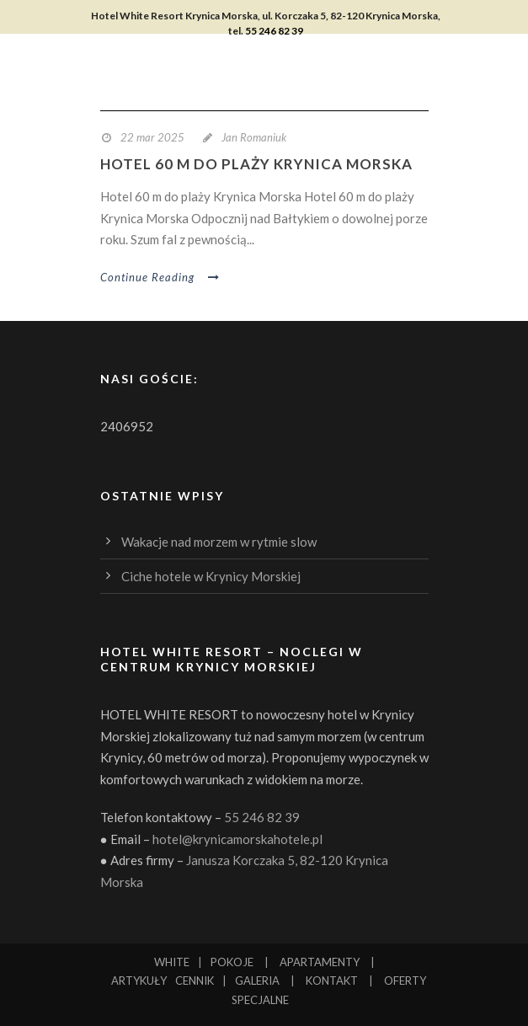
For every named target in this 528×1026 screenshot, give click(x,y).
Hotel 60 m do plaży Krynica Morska (256, 164)
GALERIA (257, 980)
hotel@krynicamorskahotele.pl (237, 839)
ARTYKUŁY (139, 980)
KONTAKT (332, 980)
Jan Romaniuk (253, 137)
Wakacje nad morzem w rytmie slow (219, 541)
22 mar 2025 (152, 137)
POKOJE (232, 962)
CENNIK (194, 980)
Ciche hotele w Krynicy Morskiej (211, 576)
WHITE (171, 962)
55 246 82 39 (274, 30)
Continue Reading (160, 277)
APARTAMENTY (320, 962)
